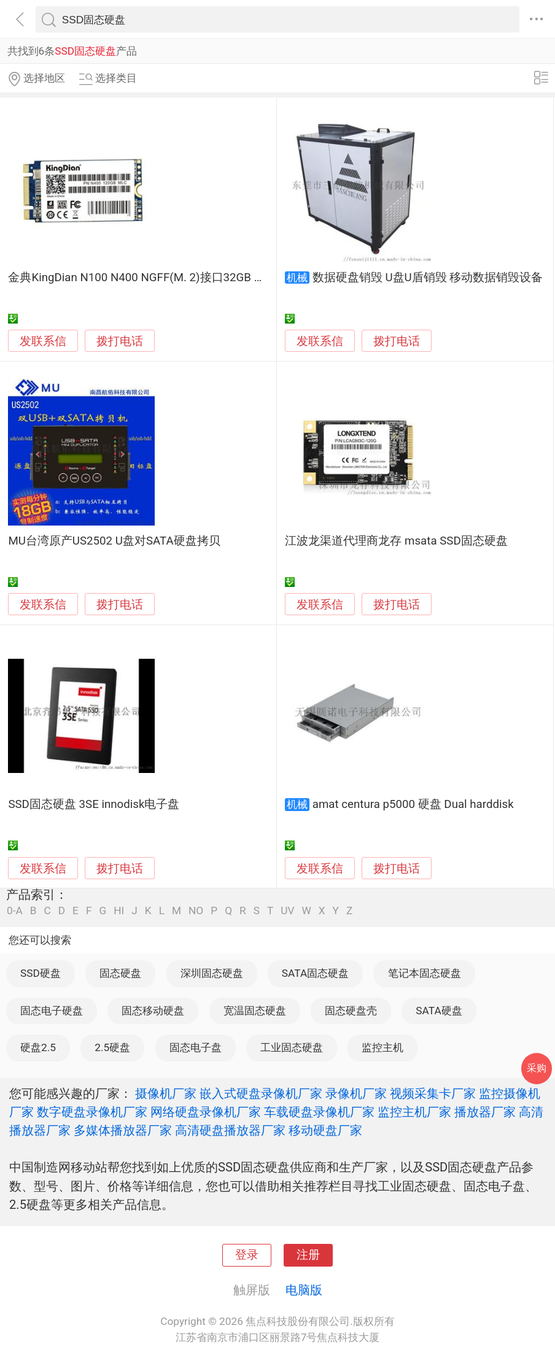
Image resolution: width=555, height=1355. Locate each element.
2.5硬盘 (112, 1047)
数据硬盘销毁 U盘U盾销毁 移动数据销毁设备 (427, 277)
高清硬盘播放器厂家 (230, 1130)
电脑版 (303, 1290)
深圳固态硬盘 (211, 973)
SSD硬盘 (40, 973)
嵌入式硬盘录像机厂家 (261, 1093)
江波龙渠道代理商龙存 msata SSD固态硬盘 (396, 541)
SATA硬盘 (439, 1010)
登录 (246, 1255)
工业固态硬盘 (291, 1047)
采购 (536, 1068)
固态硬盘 (120, 973)
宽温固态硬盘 (254, 1010)
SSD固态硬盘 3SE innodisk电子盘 (93, 804)
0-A (15, 911)
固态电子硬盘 (51, 1010)
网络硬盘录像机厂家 (205, 1112)
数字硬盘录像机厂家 (92, 1112)
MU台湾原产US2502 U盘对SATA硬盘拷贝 (114, 541)
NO (195, 911)
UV (287, 911)
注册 (308, 1255)
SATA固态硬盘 (315, 973)
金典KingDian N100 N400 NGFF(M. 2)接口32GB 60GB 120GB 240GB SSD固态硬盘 (217, 277)
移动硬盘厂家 (325, 1130)
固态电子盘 (195, 1047)
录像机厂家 (356, 1093)
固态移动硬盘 (153, 1010)
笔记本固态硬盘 (424, 973)
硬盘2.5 (38, 1047)
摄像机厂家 (165, 1093)
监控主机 (382, 1047)
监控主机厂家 (414, 1112)
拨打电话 (119, 341)
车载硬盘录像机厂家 (319, 1112)
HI (119, 911)
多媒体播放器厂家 (123, 1130)
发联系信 (43, 341)
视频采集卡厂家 (433, 1093)
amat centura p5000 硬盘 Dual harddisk (413, 804)
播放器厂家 (485, 1112)
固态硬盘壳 (351, 1010)
